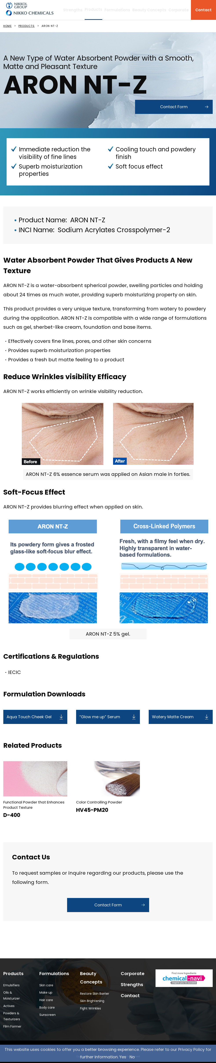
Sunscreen (47, 1015)
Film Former (12, 1026)
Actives (9, 1006)
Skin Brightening (92, 1001)
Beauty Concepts (149, 10)
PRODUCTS (26, 26)
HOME (7, 26)
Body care (47, 1007)
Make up (45, 992)
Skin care (46, 985)
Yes (122, 1057)
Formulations (117, 10)
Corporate (178, 10)
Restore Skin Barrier (94, 993)
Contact (203, 10)
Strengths (72, 10)
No (132, 1057)
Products (13, 973)
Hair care (46, 1000)
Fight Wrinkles (90, 1008)
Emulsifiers (11, 985)
